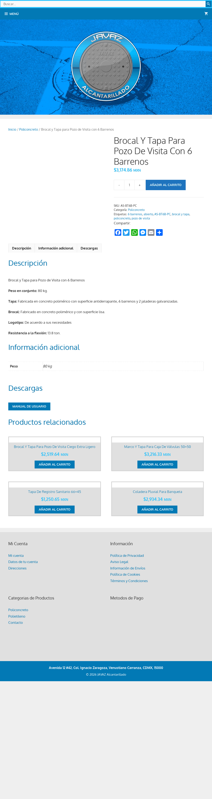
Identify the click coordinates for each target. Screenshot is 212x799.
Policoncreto (28, 129)
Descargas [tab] (89, 248)
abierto (148, 214)
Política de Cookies (125, 689)
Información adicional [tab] (55, 248)
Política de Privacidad (127, 670)
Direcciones (17, 683)
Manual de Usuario (29, 406)
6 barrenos (135, 214)
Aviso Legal (119, 676)
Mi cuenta (16, 670)
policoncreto (122, 218)
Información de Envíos (127, 683)
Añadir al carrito (166, 185)
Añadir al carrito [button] (54, 529)
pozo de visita (141, 218)
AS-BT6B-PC (162, 214)
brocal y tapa (180, 214)
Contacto (15, 737)
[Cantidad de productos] (129, 185)
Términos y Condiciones (129, 695)
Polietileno (16, 731)
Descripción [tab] (21, 248)
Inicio (12, 129)
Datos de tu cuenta (23, 676)
